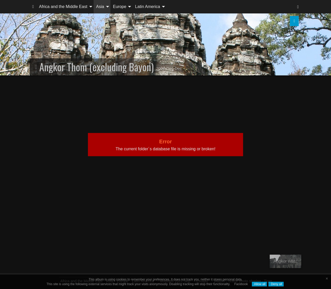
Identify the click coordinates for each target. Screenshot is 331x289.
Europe (119, 6)
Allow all (259, 284)
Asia (100, 6)
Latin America (147, 6)
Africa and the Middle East (63, 6)
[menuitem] (33, 6)
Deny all (276, 284)
